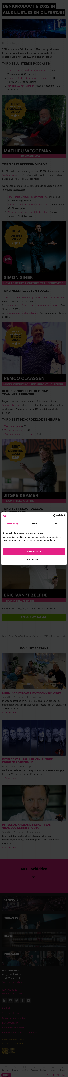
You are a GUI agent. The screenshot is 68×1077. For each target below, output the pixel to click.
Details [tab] (34, 523)
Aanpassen (34, 559)
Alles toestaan (34, 551)
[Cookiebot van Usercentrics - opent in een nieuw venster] (53, 516)
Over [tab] (56, 523)
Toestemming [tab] (12, 523)
